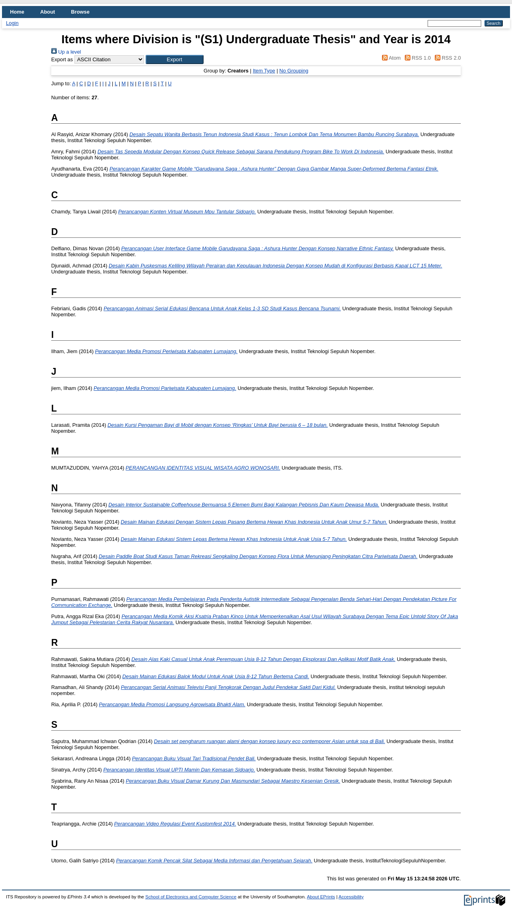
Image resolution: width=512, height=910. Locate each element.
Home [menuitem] (17, 12)
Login (12, 23)
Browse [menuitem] (80, 12)
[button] (175, 59)
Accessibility (351, 896)
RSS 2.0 (446, 58)
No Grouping (293, 71)
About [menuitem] (47, 12)
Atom (390, 58)
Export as (62, 59)
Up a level (66, 52)
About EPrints (321, 896)
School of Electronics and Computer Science (190, 896)
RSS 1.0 (416, 58)
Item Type (264, 71)
